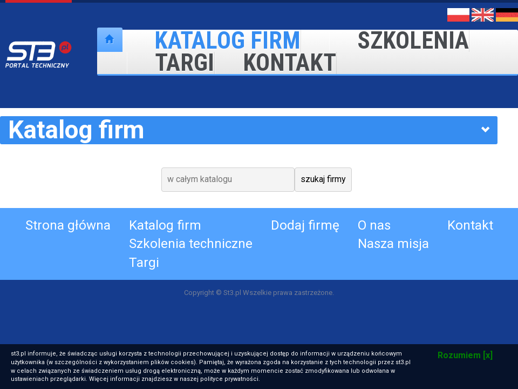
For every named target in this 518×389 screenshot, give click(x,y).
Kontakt (275, 63)
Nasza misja (393, 243)
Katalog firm (165, 225)
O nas (374, 225)
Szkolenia (399, 41)
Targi (170, 63)
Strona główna (68, 225)
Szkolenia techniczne (191, 243)
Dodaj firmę (305, 225)
